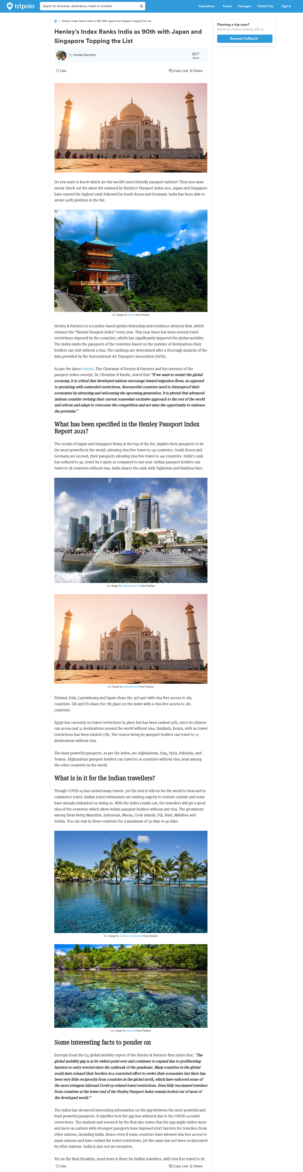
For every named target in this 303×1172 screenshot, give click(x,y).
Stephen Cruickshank (131, 935)
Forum (227, 6)
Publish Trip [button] (266, 6)
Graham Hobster (131, 585)
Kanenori (131, 1030)
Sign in (286, 6)
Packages (244, 6)
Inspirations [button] (208, 6)
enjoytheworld (131, 686)
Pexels (131, 314)
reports (88, 368)
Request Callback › (244, 38)
